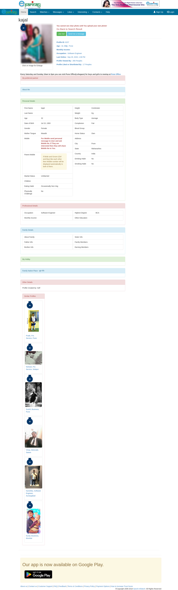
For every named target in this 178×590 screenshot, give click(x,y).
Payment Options (103, 586)
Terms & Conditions (75, 586)
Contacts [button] (97, 12)
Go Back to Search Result (69, 29)
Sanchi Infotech (139, 589)
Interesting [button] (83, 12)
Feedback (62, 586)
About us (23, 586)
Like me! (61, 34)
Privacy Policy (89, 586)
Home (23, 12)
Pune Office (116, 74)
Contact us (33, 586)
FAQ (55, 586)
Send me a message (76, 34)
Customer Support (45, 586)
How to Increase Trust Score (122, 586)
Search (33, 12)
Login (170, 12)
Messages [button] (58, 12)
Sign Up (158, 12)
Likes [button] (70, 12)
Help (108, 12)
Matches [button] (44, 12)
